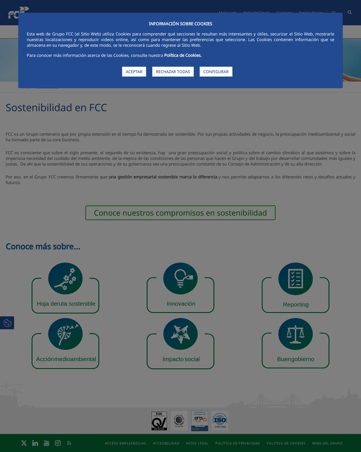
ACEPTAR (134, 71)
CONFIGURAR (216, 71)
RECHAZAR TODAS (173, 71)
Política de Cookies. (183, 55)
